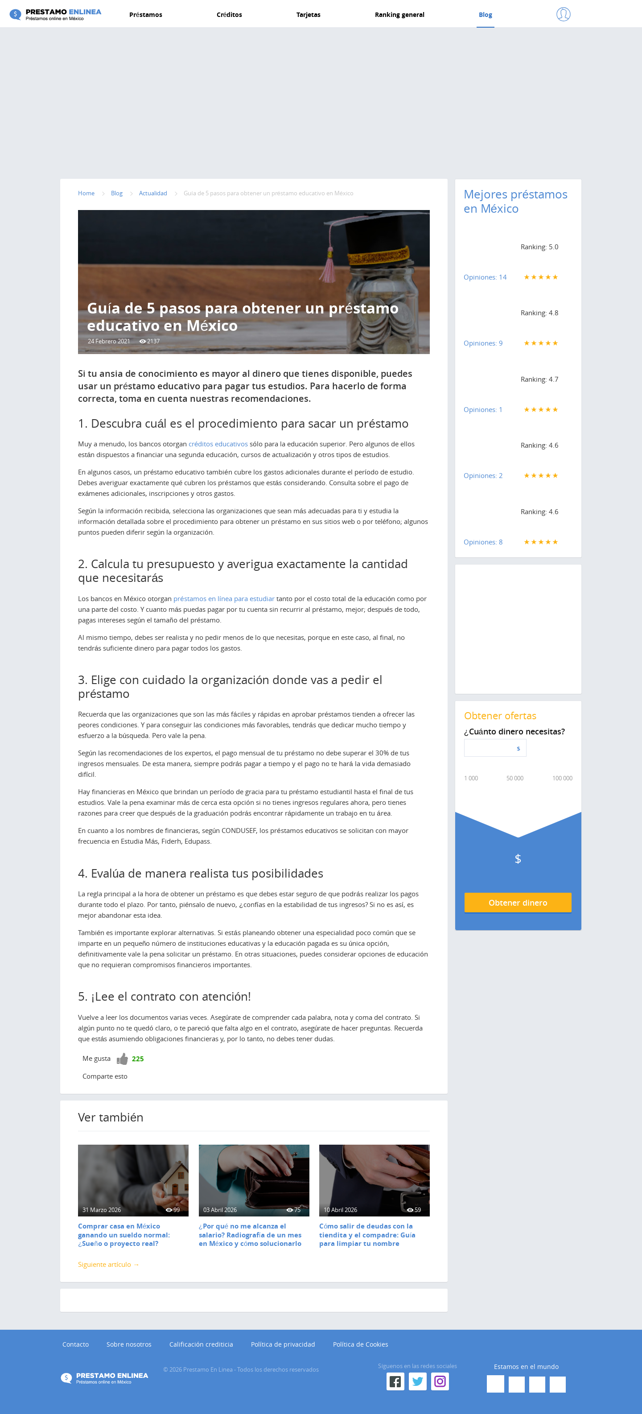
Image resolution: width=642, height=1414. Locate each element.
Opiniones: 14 (485, 276)
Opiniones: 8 (483, 541)
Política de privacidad (283, 1345)
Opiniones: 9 (483, 342)
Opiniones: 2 (483, 475)
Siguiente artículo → (109, 1264)
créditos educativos (218, 443)
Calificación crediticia (201, 1345)
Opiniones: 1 (483, 409)
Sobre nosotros (129, 1345)
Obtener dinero (518, 902)
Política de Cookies (360, 1345)
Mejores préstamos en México (516, 201)
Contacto (75, 1345)
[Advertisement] (321, 101)
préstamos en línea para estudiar (224, 598)
